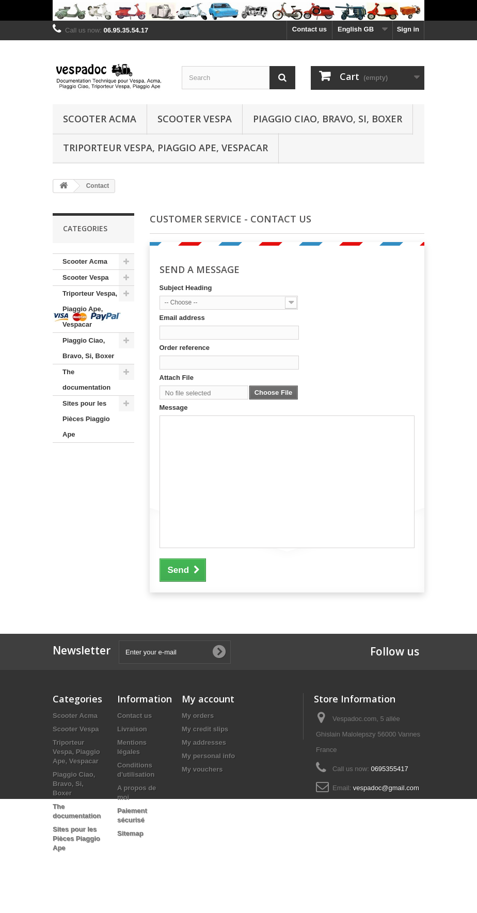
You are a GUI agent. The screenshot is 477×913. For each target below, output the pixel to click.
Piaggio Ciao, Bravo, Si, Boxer (327, 119)
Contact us (309, 29)
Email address (182, 318)
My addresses (204, 742)
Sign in (408, 29)
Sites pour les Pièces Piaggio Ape (86, 418)
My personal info (208, 756)
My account (208, 699)
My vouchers (202, 769)
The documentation (86, 379)
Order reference (185, 347)
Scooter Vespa (194, 119)
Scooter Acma (99, 119)
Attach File (177, 377)
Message (174, 407)
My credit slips (205, 729)
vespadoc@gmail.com (386, 788)
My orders (198, 715)
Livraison (132, 729)
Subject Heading (186, 288)
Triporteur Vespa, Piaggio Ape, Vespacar (165, 147)
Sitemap (130, 833)
